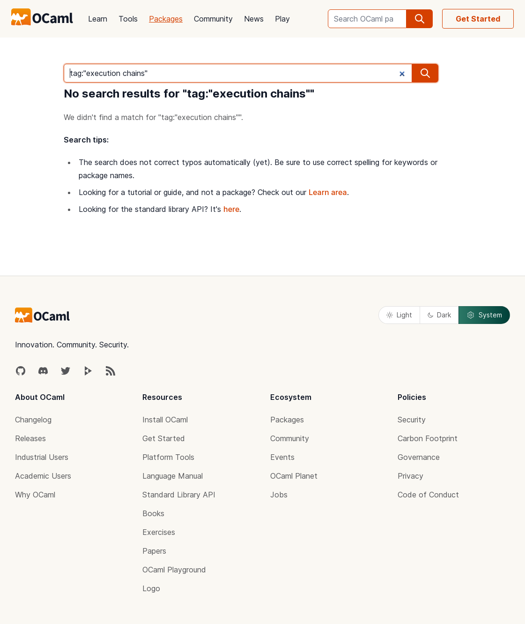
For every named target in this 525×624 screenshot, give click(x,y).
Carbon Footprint (428, 438)
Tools (128, 18)
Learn (97, 18)
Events (282, 457)
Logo (151, 588)
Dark (439, 315)
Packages (166, 18)
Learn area (328, 192)
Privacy (410, 476)
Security (412, 419)
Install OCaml (165, 419)
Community (213, 18)
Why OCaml (35, 494)
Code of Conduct (428, 494)
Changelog (33, 419)
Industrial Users (41, 457)
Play (282, 18)
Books (153, 513)
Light (399, 315)
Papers (154, 551)
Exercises (158, 532)
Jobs (279, 494)
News (254, 18)
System (484, 315)
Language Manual (172, 476)
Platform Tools (168, 457)
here (231, 209)
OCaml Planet (294, 476)
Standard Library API (178, 494)
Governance (419, 457)
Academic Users (43, 476)
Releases (30, 438)
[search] (420, 18)
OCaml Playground (174, 569)
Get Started (478, 18)
